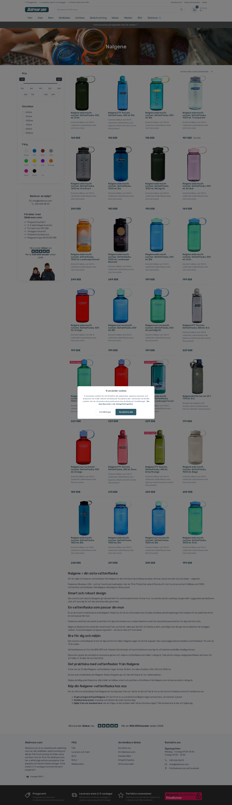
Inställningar (105, 412)
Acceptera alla (126, 412)
